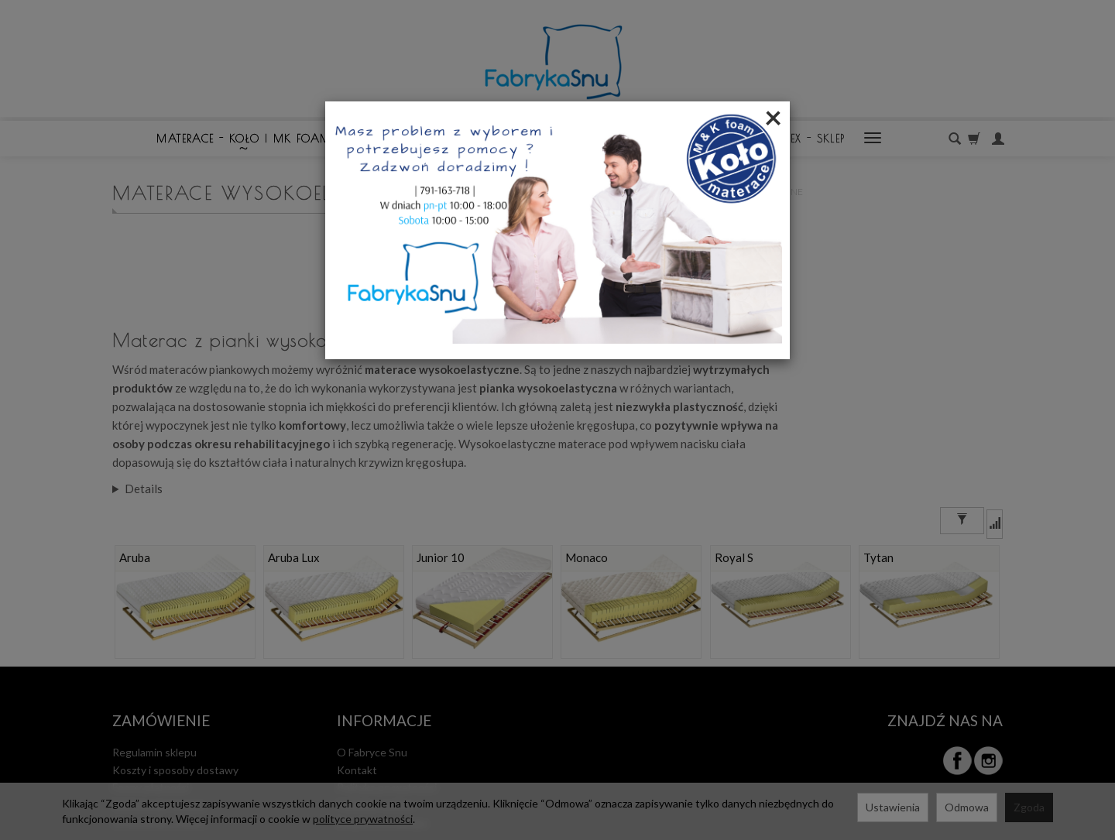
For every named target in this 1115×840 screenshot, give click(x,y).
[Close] (773, 116)
